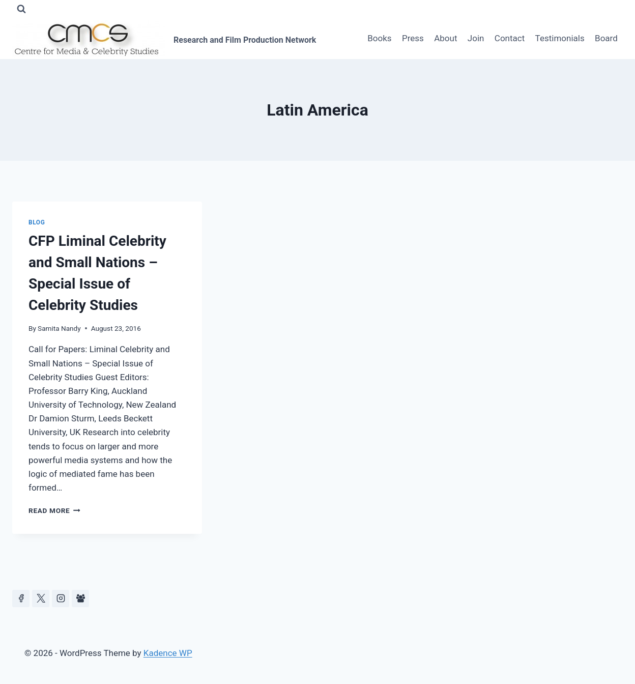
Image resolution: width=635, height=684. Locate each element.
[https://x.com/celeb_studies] (40, 598)
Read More (54, 510)
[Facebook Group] (80, 598)
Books (379, 38)
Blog (36, 222)
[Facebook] (21, 598)
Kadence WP (167, 653)
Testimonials (560, 38)
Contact (510, 38)
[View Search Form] (21, 9)
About (445, 38)
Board (606, 38)
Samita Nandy (59, 328)
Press (413, 38)
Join (476, 38)
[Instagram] (60, 598)
